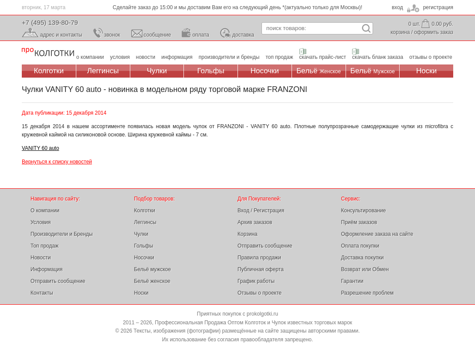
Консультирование (363, 210)
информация (177, 57)
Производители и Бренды (62, 234)
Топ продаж (44, 246)
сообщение (157, 35)
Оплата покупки (360, 246)
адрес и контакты (61, 35)
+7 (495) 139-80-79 (50, 22)
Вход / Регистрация (261, 210)
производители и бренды (229, 57)
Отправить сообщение (58, 281)
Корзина (248, 234)
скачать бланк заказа (377, 57)
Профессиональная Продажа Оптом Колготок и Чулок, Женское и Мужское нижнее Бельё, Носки (48, 52)
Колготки (49, 71)
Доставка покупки (362, 258)
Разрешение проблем (367, 293)
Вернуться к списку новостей (57, 162)
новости (145, 57)
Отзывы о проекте (260, 293)
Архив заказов (255, 222)
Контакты (42, 293)
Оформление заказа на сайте (377, 234)
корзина (400, 32)
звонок (112, 35)
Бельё (318, 71)
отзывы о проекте (430, 57)
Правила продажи (259, 258)
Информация (46, 269)
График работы (256, 281)
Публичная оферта (261, 269)
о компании (90, 57)
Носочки (265, 71)
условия (120, 57)
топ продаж (279, 57)
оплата (200, 35)
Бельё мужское (152, 269)
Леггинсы (103, 71)
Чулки (157, 71)
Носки (426, 71)
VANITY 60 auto (40, 148)
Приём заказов (359, 222)
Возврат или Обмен (365, 269)
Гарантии (352, 281)
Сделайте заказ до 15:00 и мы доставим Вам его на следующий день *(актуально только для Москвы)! (238, 7)
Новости (41, 258)
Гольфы (210, 71)
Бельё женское (152, 281)
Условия (41, 222)
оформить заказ (433, 32)
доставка (243, 35)
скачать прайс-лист (322, 57)
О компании (45, 210)
